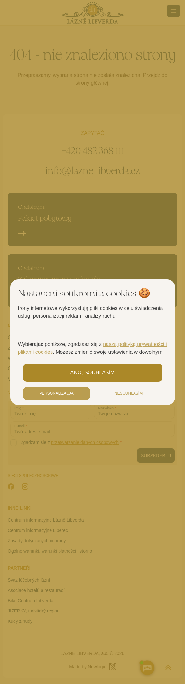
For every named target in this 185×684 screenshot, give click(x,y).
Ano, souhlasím (92, 372)
